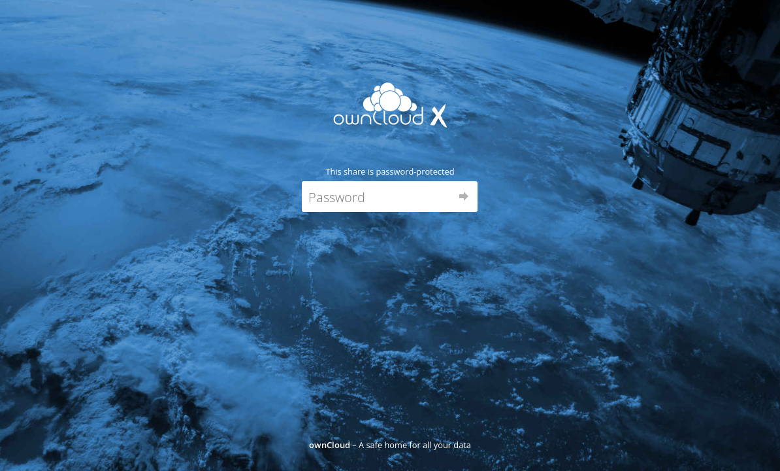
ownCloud (329, 445)
